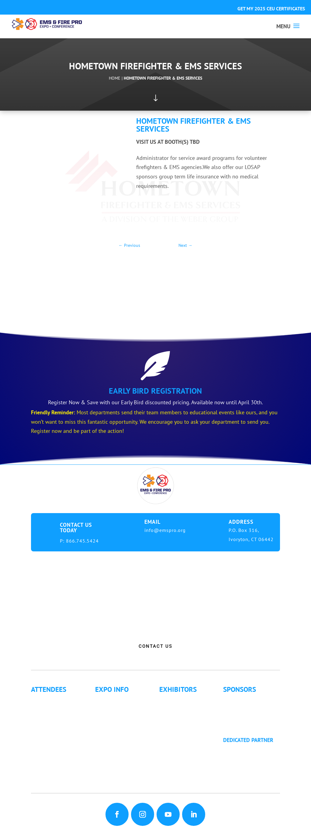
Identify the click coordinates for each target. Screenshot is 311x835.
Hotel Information (122, 716)
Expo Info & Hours (123, 699)
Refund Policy (117, 740)
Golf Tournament (56, 773)
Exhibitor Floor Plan (188, 724)
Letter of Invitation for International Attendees (58, 732)
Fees (106, 708)
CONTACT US (155, 646)
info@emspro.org (165, 530)
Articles (45, 765)
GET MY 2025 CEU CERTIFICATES (271, 8)
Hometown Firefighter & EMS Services (163, 78)
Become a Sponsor (251, 716)
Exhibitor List (180, 699)
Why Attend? (51, 699)
